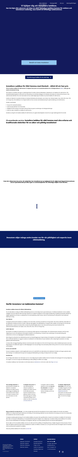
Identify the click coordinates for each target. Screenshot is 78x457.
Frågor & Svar (37, 445)
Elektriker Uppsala (24, 443)
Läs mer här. (28, 428)
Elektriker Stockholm (25, 441)
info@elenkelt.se (51, 445)
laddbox (61, 88)
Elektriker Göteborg (24, 445)
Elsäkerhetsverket (62, 391)
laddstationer (37, 362)
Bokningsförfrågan (71, 3)
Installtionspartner (38, 441)
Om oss (62, 3)
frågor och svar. (54, 362)
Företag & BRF (53, 3)
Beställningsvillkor (38, 443)
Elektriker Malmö (24, 447)
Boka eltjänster (43, 3)
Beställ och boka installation (39, 62)
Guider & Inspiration (38, 447)
